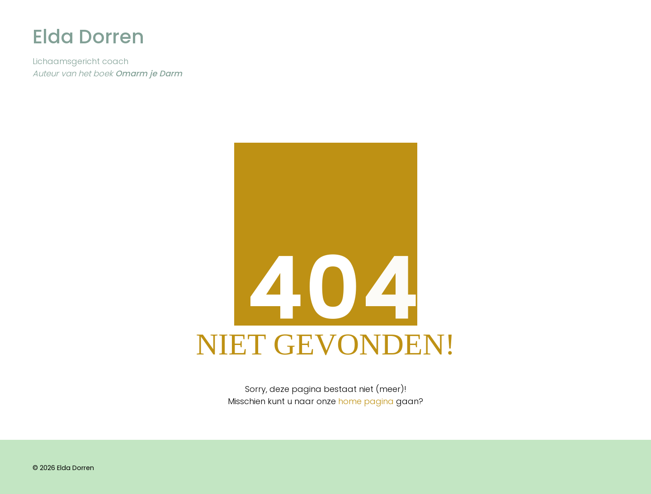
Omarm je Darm (148, 73)
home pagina (366, 401)
